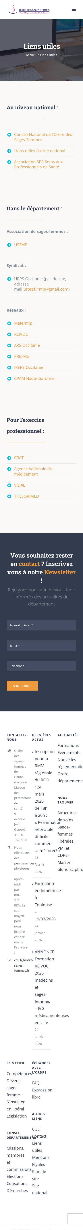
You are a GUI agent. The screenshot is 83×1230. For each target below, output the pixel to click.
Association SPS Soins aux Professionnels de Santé (38, 164)
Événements (67, 752)
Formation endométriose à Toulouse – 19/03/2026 (42, 901)
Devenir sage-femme (14, 1087)
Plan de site (39, 1175)
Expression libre (41, 1093)
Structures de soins (67, 816)
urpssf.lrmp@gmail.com (45, 289)
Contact (39, 1136)
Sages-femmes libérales (65, 834)
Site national (39, 1189)
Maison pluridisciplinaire (67, 866)
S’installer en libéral (16, 1105)
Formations (67, 745)
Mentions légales (41, 1161)
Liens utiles (37, 1147)
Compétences (16, 1073)
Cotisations (16, 1183)
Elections (15, 1176)
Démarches (16, 1190)
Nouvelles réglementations (67, 763)
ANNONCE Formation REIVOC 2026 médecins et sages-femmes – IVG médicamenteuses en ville (42, 987)
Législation (16, 1116)
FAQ (36, 1082)
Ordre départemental (67, 777)
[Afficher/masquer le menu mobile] (74, 10)
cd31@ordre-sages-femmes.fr (19, 965)
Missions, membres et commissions (16, 1158)
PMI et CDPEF (63, 851)
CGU (36, 1129)
